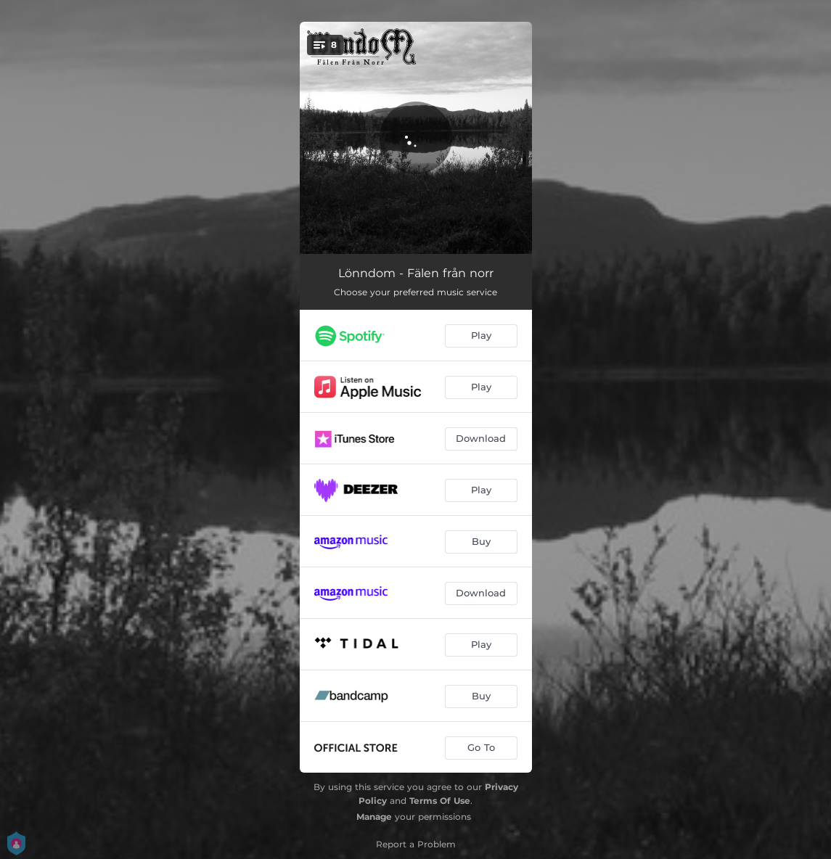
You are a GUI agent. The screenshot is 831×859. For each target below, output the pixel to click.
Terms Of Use (439, 800)
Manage (374, 816)
